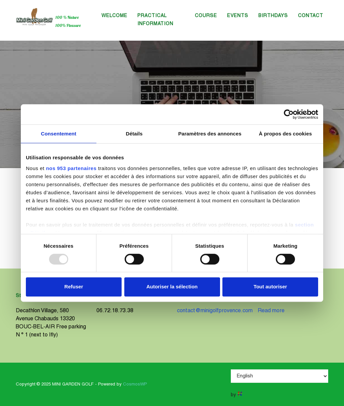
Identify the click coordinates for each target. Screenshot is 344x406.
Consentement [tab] (58, 133)
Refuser (73, 286)
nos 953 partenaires (71, 168)
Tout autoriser (270, 286)
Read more (271, 311)
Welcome (114, 16)
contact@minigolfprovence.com (215, 311)
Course (206, 16)
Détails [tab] (134, 133)
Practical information (155, 20)
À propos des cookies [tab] (285, 133)
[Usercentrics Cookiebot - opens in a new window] (288, 114)
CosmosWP (135, 384)
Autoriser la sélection (172, 286)
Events (237, 16)
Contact (310, 16)
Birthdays (273, 16)
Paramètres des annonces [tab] (209, 133)
